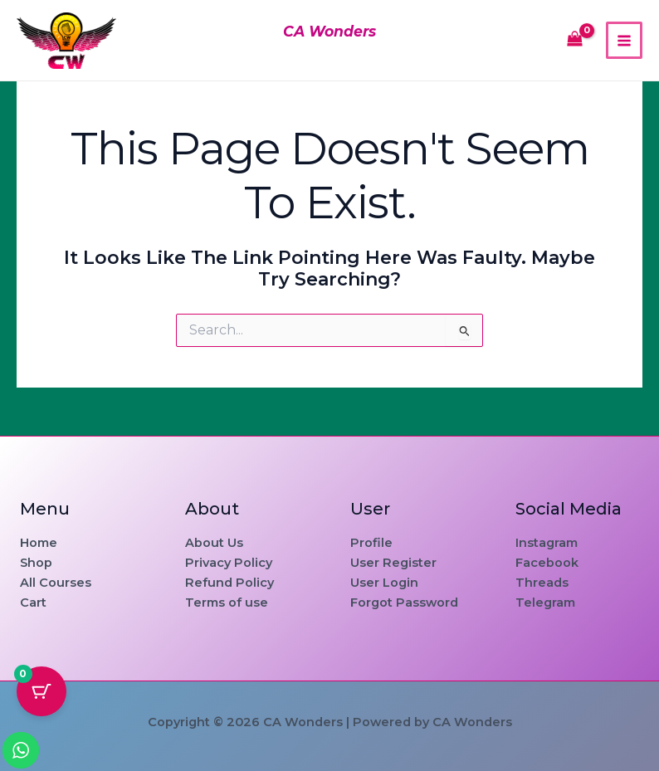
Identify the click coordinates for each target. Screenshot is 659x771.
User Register (393, 562)
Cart (33, 602)
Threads (542, 582)
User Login (384, 582)
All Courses (55, 582)
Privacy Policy (228, 562)
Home (38, 542)
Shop (36, 562)
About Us (214, 542)
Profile (371, 542)
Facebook (546, 562)
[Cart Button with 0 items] (41, 691)
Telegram (545, 602)
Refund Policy (229, 582)
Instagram (546, 542)
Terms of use (226, 602)
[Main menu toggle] (624, 40)
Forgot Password (404, 602)
